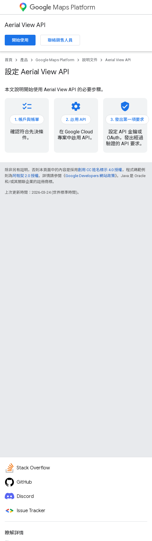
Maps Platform (62, 7)
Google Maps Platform (55, 60)
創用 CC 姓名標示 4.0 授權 (100, 170)
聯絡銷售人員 (60, 40)
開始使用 (20, 40)
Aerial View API (25, 25)
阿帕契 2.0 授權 (25, 176)
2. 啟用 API (76, 119)
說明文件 (89, 60)
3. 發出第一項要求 (127, 119)
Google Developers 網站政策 (90, 176)
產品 (24, 60)
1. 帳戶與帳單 (27, 119)
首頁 (8, 60)
